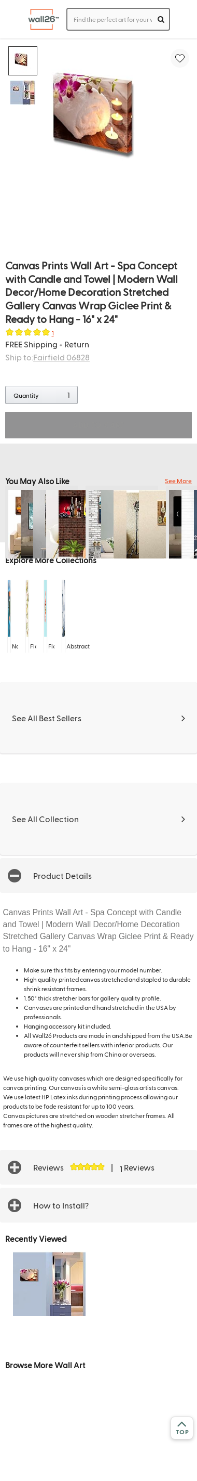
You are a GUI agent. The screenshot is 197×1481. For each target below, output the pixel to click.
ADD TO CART (98, 425)
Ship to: (47, 357)
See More (178, 480)
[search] (160, 19)
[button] (98, 875)
